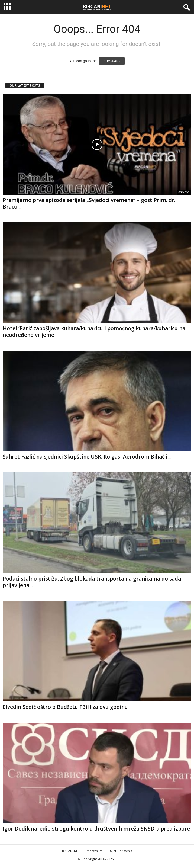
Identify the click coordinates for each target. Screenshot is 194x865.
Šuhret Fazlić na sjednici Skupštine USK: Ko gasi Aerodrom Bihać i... (87, 456)
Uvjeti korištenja (120, 851)
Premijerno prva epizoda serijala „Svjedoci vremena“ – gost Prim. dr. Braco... (89, 203)
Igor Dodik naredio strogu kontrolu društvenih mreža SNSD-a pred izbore (96, 828)
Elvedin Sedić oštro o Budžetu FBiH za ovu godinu (65, 706)
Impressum (94, 851)
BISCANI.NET (71, 851)
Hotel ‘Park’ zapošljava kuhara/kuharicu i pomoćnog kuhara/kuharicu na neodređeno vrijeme (94, 331)
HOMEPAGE (111, 61)
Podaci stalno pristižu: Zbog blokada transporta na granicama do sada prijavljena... (92, 582)
